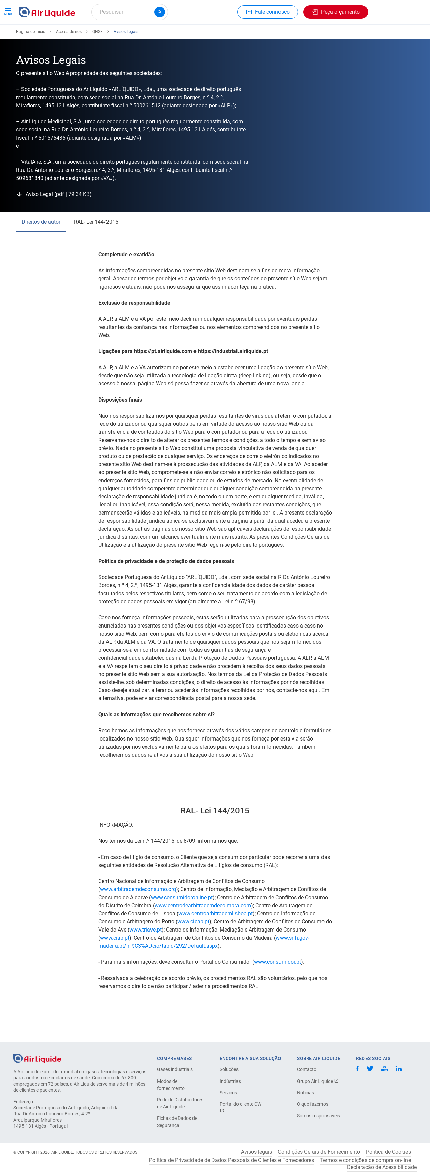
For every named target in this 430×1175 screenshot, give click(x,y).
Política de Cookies (388, 1152)
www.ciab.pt (114, 962)
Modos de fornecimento (171, 1084)
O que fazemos (312, 1104)
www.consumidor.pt (277, 986)
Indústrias (230, 1081)
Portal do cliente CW (240, 1107)
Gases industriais (175, 1069)
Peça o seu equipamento (97, 36)
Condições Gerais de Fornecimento (319, 1152)
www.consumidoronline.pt (182, 922)
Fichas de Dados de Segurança (177, 1121)
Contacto (306, 1069)
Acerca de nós (245, 36)
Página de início (30, 56)
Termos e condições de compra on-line (365, 1160)
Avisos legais (256, 1152)
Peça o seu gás (39, 36)
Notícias (305, 1092)
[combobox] (129, 12)
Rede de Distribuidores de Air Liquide (180, 1103)
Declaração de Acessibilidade (382, 1167)
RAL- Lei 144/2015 (96, 246)
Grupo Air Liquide (318, 1081)
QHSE (97, 56)
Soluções (229, 1069)
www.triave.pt (145, 954)
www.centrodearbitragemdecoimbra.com (203, 930)
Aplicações (150, 36)
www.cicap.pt (193, 946)
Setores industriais (196, 36)
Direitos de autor (41, 246)
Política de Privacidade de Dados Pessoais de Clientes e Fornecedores (231, 1160)
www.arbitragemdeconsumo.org (138, 914)
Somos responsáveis (318, 1116)
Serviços (228, 1092)
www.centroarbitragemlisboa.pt (215, 938)
